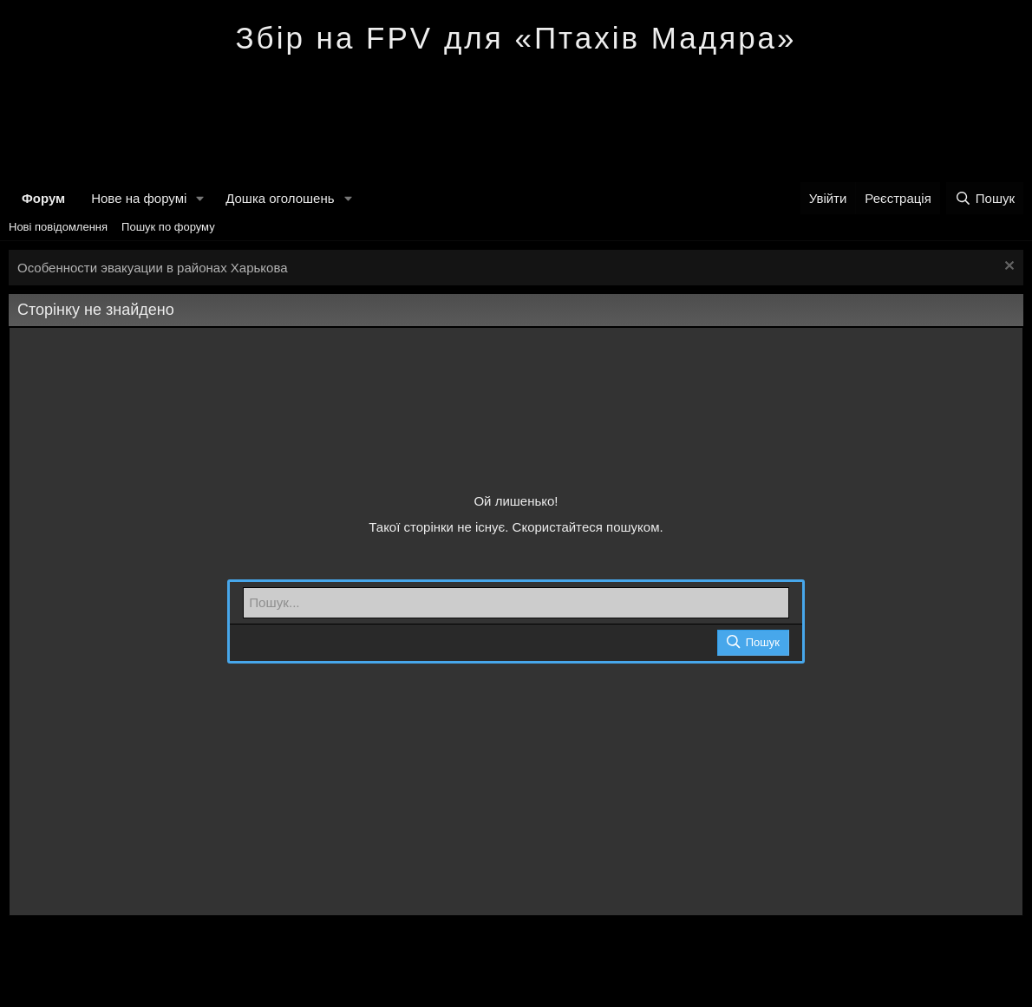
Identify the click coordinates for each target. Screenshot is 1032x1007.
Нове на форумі (138, 198)
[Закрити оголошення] (1007, 267)
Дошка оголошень (279, 198)
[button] (200, 198)
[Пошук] (984, 198)
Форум (43, 198)
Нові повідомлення (58, 226)
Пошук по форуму (168, 226)
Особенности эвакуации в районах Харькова (152, 267)
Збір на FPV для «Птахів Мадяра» (515, 38)
